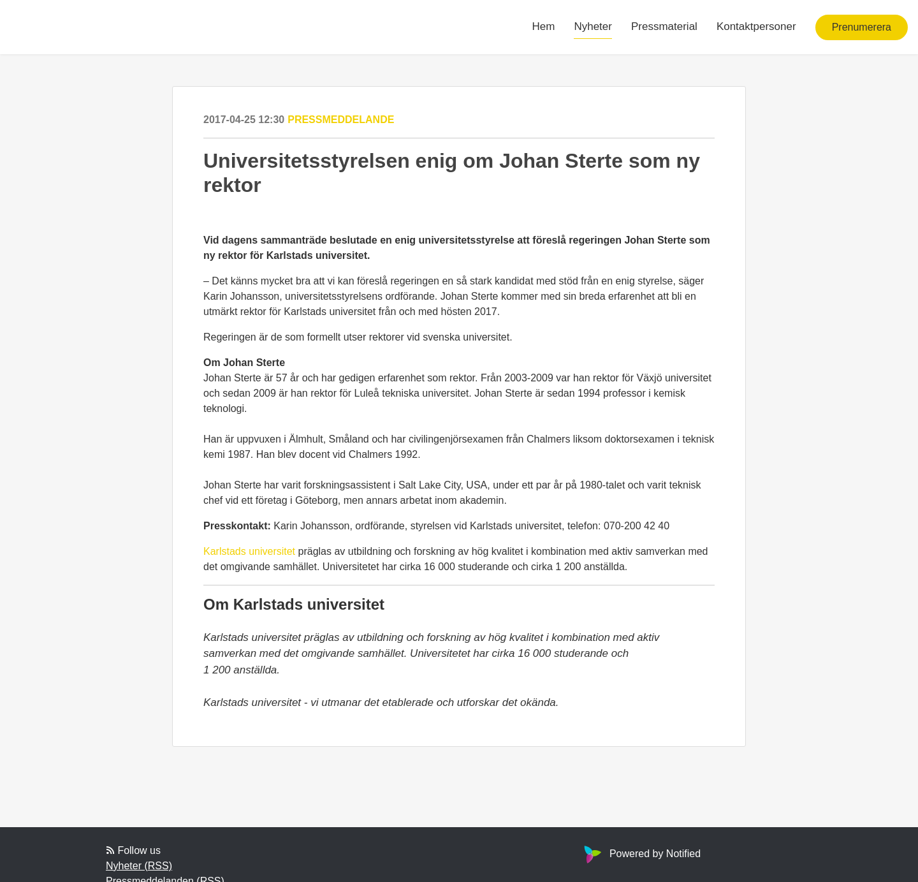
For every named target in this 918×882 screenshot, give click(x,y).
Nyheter (593, 26)
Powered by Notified (641, 853)
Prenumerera (861, 27)
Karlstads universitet (249, 551)
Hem (543, 26)
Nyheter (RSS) (139, 865)
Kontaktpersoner (756, 26)
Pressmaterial (664, 26)
